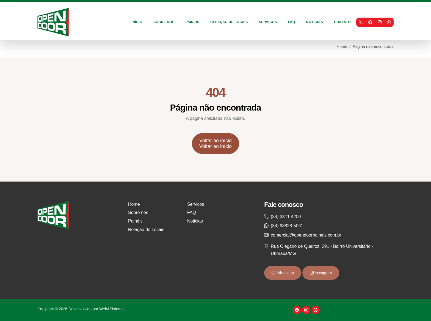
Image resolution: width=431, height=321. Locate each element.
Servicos (195, 204)
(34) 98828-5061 (287, 225)
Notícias (314, 22)
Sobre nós (138, 212)
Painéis (135, 221)
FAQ (291, 22)
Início (137, 22)
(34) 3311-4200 (286, 216)
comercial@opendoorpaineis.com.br (306, 235)
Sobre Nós (164, 22)
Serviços (268, 22)
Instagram (323, 273)
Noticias (195, 221)
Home (342, 46)
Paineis (193, 22)
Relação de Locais (229, 22)
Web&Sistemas (112, 309)
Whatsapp (284, 273)
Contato (342, 22)
